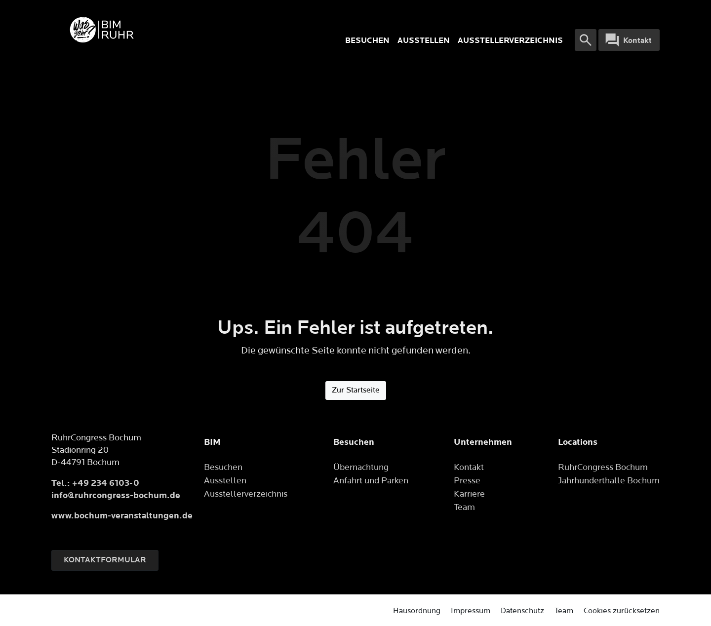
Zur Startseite (356, 390)
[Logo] (180, 29)
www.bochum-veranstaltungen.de (122, 515)
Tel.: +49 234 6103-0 (95, 483)
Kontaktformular (105, 560)
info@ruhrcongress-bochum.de (115, 495)
